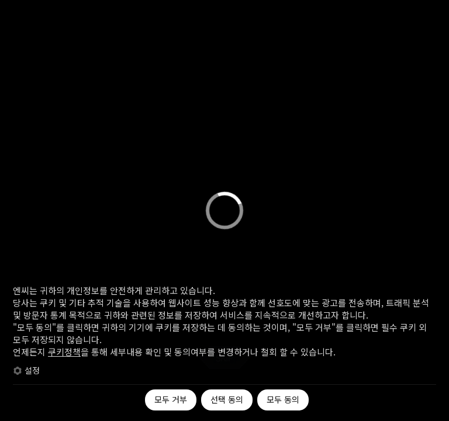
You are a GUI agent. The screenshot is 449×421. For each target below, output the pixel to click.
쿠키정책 (64, 352)
